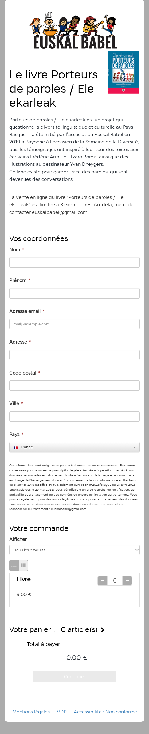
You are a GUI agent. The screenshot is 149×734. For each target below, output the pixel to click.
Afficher (18, 539)
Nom (16, 250)
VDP (62, 712)
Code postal (24, 373)
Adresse (19, 342)
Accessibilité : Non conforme (105, 712)
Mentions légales (31, 712)
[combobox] (74, 447)
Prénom (19, 280)
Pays (16, 434)
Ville (15, 403)
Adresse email (26, 311)
